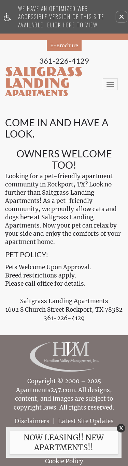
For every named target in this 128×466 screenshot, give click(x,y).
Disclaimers (32, 421)
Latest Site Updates (86, 421)
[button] (121, 16)
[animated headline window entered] (62, 445)
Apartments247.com (45, 390)
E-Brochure (64, 45)
